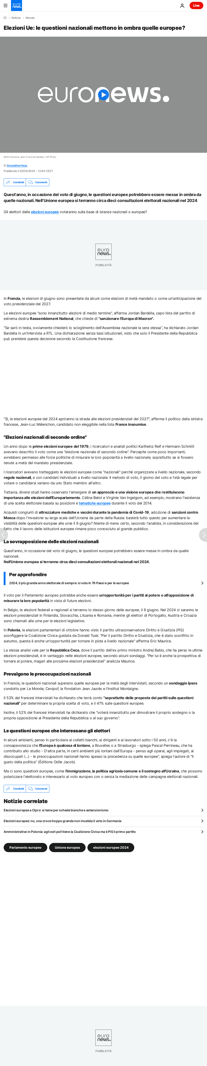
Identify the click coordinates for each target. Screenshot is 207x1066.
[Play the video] (103, 95)
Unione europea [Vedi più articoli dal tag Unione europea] (67, 847)
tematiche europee (95, 503)
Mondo (30, 17)
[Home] (5, 17)
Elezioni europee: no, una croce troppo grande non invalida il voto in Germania (62, 821)
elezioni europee (45, 212)
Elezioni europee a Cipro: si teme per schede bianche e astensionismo (56, 810)
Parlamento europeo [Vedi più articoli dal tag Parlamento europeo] (25, 847)
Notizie (16, 17)
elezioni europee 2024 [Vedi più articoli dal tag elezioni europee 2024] (111, 847)
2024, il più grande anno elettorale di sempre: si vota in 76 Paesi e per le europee (69, 583)
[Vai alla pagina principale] (16, 5)
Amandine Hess (17, 165)
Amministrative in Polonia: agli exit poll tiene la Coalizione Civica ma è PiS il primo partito (70, 832)
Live (196, 5)
